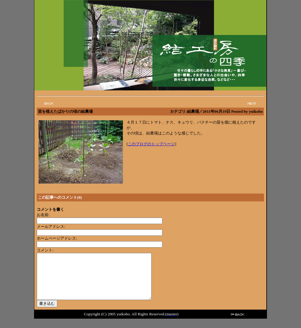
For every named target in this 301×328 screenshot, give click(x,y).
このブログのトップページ (151, 144)
